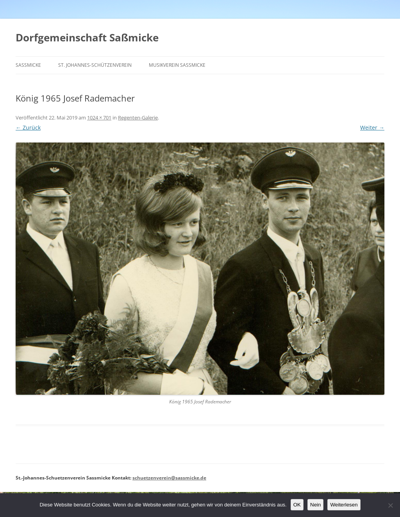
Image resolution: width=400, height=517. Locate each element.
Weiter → (372, 127)
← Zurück (28, 127)
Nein (315, 505)
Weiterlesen (343, 505)
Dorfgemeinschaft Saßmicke (87, 37)
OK (297, 505)
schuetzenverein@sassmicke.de (169, 477)
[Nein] (390, 505)
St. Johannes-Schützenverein (95, 65)
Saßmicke (28, 65)
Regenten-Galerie (138, 117)
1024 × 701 (99, 117)
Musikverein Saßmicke (177, 65)
